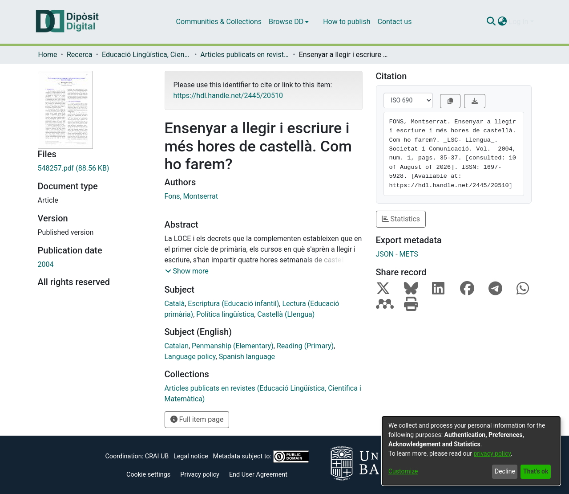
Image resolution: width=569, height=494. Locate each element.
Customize (403, 471)
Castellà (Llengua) (286, 314)
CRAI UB (157, 456)
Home (47, 54)
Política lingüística (225, 314)
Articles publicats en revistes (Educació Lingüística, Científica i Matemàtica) (244, 54)
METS (409, 254)
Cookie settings (148, 474)
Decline (505, 471)
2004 (46, 264)
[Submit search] (491, 21)
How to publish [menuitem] (346, 21)
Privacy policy (199, 474)
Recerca (80, 54)
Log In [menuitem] (519, 21)
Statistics (401, 219)
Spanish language (247, 356)
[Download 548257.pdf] (94, 168)
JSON (385, 254)
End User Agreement (258, 474)
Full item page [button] (197, 419)
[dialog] (471, 450)
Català (175, 303)
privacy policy (492, 453)
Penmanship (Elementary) (233, 346)
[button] (187, 271)
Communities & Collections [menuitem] (219, 21)
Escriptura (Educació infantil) (233, 303)
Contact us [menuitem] (394, 21)
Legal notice (191, 456)
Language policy (190, 356)
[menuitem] (289, 22)
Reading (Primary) (305, 346)
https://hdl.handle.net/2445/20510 (228, 95)
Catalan (177, 346)
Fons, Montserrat (191, 196)
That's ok (535, 471)
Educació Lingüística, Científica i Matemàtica (146, 54)
